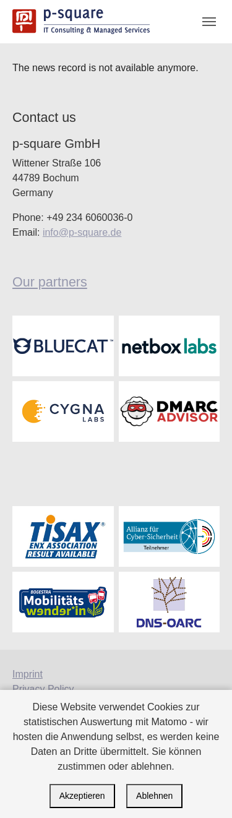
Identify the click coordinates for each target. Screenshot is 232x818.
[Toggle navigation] (209, 21)
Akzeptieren (82, 796)
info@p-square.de (82, 232)
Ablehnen (154, 796)
